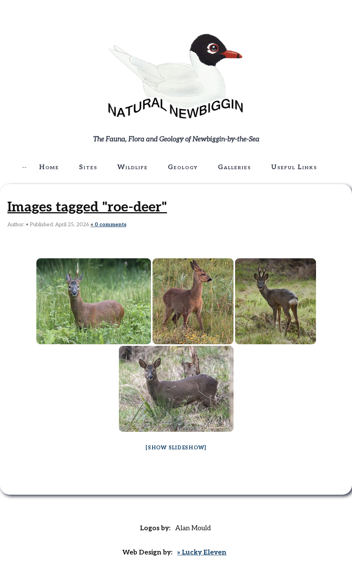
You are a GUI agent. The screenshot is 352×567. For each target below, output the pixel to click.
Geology (183, 167)
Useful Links (294, 167)
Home (49, 167)
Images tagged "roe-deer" (87, 207)
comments (110, 225)
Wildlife (132, 167)
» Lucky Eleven (201, 552)
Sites (88, 167)
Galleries (234, 167)
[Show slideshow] (176, 448)
